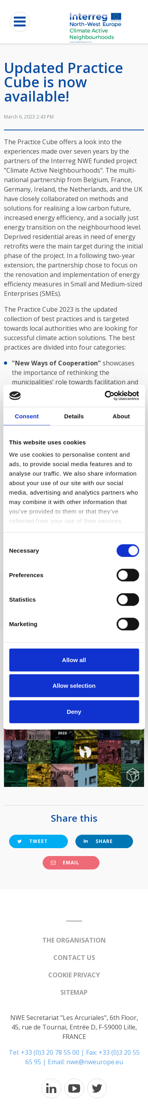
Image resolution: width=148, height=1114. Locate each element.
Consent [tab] (27, 415)
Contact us (74, 957)
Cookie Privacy (74, 975)
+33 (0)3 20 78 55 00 (50, 1052)
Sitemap (74, 992)
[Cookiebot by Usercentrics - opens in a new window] (105, 396)
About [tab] (121, 415)
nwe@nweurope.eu (94, 1062)
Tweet (32, 841)
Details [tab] (74, 415)
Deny (74, 711)
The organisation (74, 940)
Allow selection (74, 685)
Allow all (74, 659)
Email (65, 862)
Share (98, 841)
